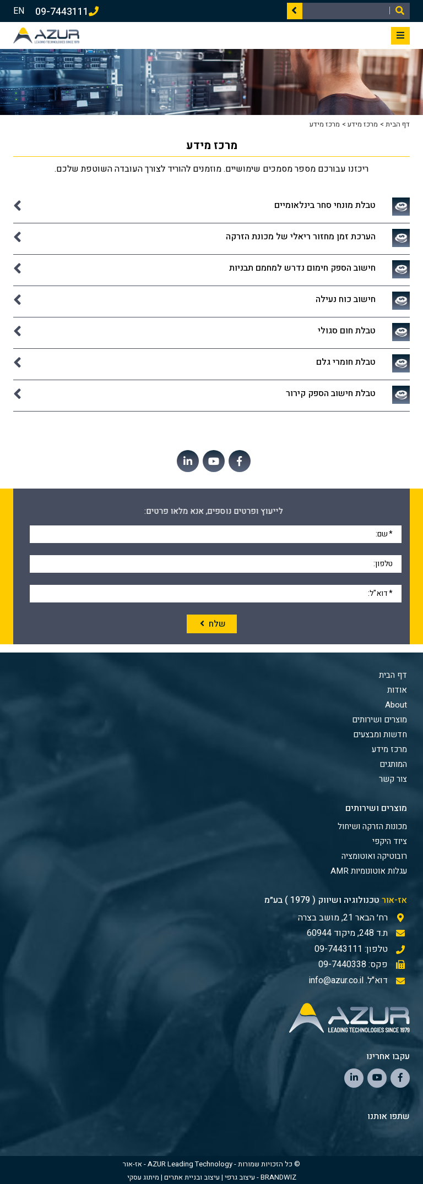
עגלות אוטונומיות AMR (368, 871)
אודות (397, 690)
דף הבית (398, 124)
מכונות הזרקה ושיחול (372, 826)
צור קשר (393, 779)
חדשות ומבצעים (380, 734)
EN (18, 11)
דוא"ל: (380, 593)
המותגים (393, 764)
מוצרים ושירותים (379, 720)
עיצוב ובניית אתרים (192, 1177)
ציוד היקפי (389, 841)
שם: (384, 533)
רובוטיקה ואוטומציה (374, 856)
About (396, 705)
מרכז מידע (363, 124)
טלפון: (383, 563)
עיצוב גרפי (240, 1177)
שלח (212, 624)
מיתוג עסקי (143, 1177)
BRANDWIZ (278, 1177)
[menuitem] (210, 826)
